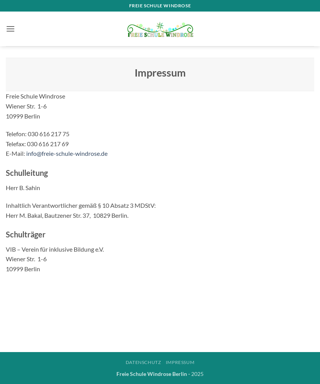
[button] (10, 28)
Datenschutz (143, 362)
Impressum (180, 362)
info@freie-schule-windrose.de (67, 153)
